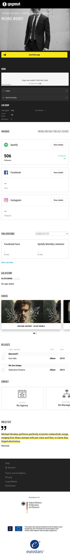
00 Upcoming (7, 278)
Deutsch (11, 467)
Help (7, 463)
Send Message (34, 55)
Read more (5, 446)
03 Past (16, 278)
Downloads (10, 486)
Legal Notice (11, 481)
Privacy (8, 477)
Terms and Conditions (15, 473)
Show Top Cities (7, 262)
